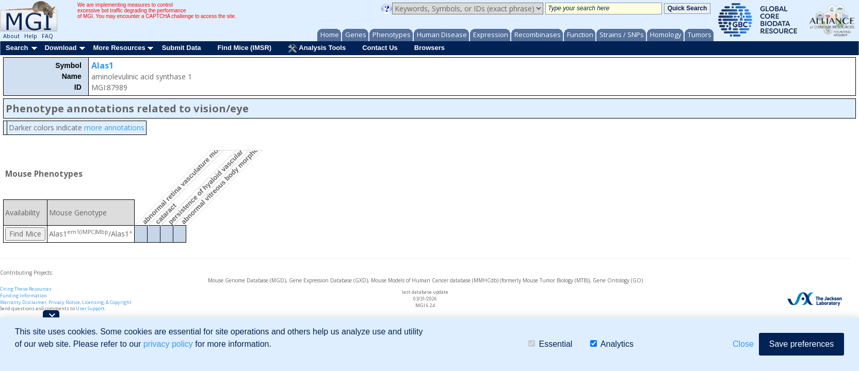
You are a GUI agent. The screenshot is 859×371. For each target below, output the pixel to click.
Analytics (612, 344)
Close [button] (743, 344)
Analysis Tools (317, 48)
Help (30, 36)
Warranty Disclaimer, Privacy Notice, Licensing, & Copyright (66, 302)
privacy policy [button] (168, 344)
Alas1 (102, 65)
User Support (90, 308)
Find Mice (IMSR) (244, 48)
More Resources (119, 48)
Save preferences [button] (801, 344)
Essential (550, 344)
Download (60, 48)
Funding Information (23, 295)
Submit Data (181, 48)
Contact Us (380, 48)
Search (17, 48)
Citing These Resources (26, 288)
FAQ (47, 36)
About (11, 36)
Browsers (429, 48)
